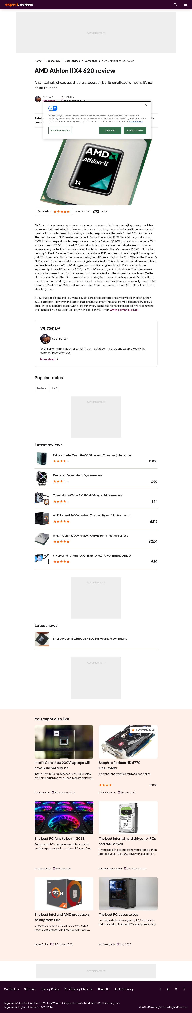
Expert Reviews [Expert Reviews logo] (16, 5)
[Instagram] (184, 989)
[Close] (146, 105)
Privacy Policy (50, 989)
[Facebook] (160, 989)
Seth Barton (49, 100)
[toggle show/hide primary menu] (185, 5)
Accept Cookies (135, 130)
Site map (30, 989)
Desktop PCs (72, 60)
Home (38, 60)
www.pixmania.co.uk (124, 309)
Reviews (41, 388)
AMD (54, 388)
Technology (53, 60)
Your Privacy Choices (78, 989)
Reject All (110, 130)
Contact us (11, 989)
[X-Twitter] (176, 989)
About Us (103, 989)
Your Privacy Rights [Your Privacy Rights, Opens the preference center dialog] (60, 130)
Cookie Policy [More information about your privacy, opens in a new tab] (136, 121)
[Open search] (175, 5)
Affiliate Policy (124, 989)
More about (48, 359)
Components (92, 60)
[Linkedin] (168, 989)
